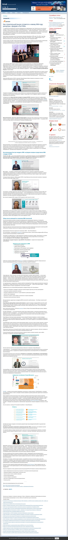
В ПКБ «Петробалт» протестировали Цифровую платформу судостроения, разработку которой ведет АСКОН (22, 514)
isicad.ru (60, 136)
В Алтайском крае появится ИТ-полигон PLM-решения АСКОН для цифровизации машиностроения (21, 517)
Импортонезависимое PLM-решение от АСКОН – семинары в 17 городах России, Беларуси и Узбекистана (22, 509)
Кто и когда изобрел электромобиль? (57, 61)
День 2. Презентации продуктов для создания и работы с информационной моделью (18, 486)
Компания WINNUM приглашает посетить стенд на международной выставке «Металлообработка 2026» (56, 23)
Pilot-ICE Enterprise (30, 464)
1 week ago (63, 110)
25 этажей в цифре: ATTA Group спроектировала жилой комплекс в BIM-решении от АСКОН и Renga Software (22, 508)
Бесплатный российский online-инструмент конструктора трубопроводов (55, 64)
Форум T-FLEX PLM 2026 (53, 26)
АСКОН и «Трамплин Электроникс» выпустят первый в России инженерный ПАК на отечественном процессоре (23, 505)
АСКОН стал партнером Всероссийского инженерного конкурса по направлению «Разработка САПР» (21, 506)
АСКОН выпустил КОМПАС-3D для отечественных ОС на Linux (14, 503)
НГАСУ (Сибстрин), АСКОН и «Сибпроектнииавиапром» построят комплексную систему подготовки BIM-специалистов (24, 519)
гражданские (19, 232)
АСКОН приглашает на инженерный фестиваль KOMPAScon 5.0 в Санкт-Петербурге (18, 525)
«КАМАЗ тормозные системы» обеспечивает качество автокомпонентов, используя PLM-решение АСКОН (22, 528)
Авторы (13, 12)
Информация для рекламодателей (54, 146)
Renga (21, 260)
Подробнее (50, 145)
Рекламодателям (26, 12)
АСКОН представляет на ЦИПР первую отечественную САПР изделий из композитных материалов (20, 532)
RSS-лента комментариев (53, 96)
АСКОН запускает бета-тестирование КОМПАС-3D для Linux (14, 511)
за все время (56, 33)
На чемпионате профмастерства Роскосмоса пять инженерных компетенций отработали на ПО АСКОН (21, 520)
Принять (56, 538)
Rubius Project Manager (35, 400)
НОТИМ (45, 99)
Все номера (51, 76)
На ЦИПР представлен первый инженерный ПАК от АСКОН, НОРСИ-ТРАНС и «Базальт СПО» (20, 531)
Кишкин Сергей (51, 99)
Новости (3, 12)
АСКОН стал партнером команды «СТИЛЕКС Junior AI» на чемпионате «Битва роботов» (19, 529)
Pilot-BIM (4, 391)
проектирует (21, 308)
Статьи (9, 12)
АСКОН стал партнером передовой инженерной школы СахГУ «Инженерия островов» (18, 526)
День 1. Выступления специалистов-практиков (11, 485)
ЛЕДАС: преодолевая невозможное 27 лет (55, 110)
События (18, 12)
